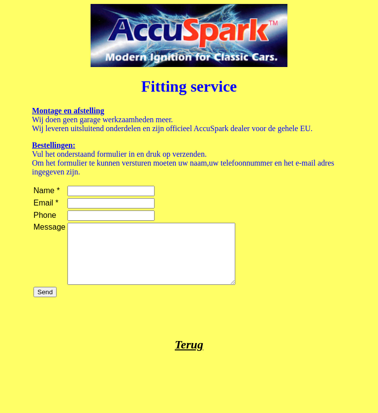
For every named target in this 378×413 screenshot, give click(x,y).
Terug (189, 356)
